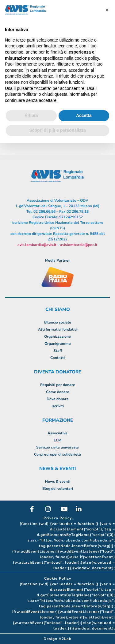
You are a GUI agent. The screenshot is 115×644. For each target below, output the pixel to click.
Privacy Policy (58, 518)
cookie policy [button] (87, 58)
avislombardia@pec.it (79, 244)
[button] (107, 10)
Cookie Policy (57, 578)
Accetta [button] (84, 115)
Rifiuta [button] (31, 115)
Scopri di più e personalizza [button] (57, 130)
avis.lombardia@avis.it (36, 244)
